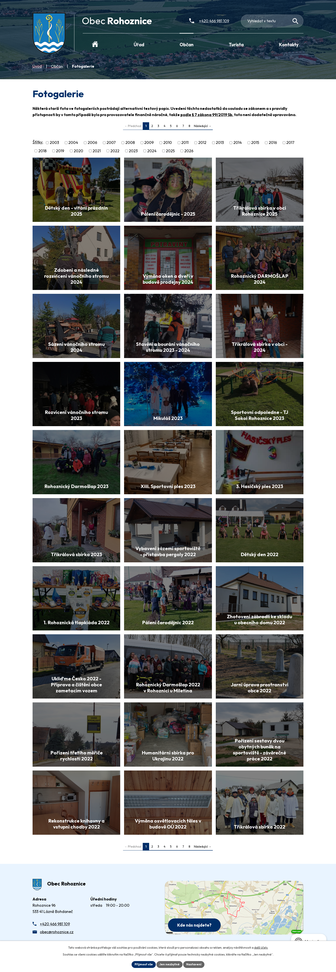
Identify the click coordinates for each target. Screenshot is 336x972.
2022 (114, 150)
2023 (133, 150)
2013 (220, 142)
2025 (170, 150)
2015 (255, 142)
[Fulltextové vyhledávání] (272, 21)
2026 (188, 150)
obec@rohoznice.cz (57, 931)
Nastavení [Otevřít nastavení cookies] (193, 964)
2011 (185, 142)
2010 (167, 142)
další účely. (261, 948)
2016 (273, 142)
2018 (42, 150)
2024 (151, 150)
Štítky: (38, 142)
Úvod (37, 66)
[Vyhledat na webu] (295, 21)
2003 (54, 142)
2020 (78, 150)
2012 (202, 142)
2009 (149, 142)
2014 (237, 142)
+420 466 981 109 (55, 923)
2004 (73, 142)
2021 (97, 150)
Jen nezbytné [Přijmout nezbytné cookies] (169, 964)
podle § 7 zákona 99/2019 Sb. (206, 114)
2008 (130, 142)
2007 (111, 142)
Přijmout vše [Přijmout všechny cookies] (144, 964)
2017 (290, 142)
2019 (60, 150)
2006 (92, 142)
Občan (57, 66)
